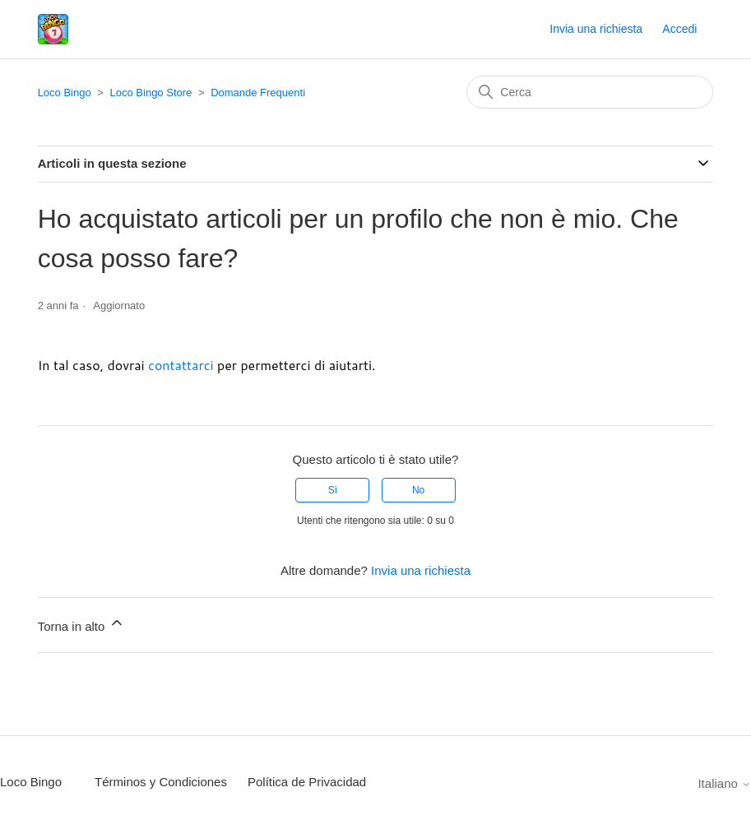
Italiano (724, 783)
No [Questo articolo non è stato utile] (418, 490)
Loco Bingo (64, 92)
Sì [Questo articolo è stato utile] (332, 490)
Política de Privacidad (307, 782)
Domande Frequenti (258, 92)
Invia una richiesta (595, 28)
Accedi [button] (679, 28)
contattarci (181, 364)
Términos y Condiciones (161, 782)
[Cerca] (589, 92)
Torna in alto (81, 623)
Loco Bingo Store (151, 92)
